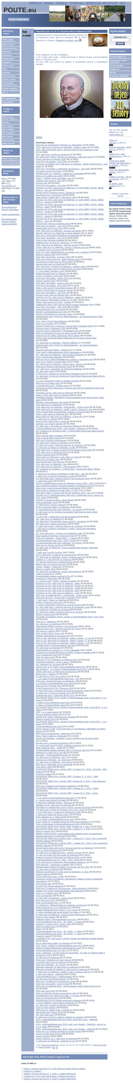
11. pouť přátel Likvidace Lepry (50, 271)
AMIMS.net (35, 3)
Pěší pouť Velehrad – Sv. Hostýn (51, 965)
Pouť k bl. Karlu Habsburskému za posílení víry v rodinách (62, 252)
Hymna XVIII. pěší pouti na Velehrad (52, 421)
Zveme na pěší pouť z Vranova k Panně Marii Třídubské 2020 (64, 326)
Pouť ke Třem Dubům (46, 917)
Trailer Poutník (42, 574)
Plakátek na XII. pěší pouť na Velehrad (53, 805)
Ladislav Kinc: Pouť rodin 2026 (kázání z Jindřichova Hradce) (50, 1076)
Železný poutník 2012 (45, 831)
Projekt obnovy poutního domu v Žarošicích (56, 192)
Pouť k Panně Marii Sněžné (48, 438)
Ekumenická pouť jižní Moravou (50, 462)
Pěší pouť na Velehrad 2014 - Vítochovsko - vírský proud (62, 595)
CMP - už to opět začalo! (47, 712)
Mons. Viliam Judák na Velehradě (51, 736)
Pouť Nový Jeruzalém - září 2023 (51, 238)
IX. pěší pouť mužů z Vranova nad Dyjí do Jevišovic (59, 526)
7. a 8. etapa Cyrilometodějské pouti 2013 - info (57, 679)
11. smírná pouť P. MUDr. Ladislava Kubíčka (56, 581)
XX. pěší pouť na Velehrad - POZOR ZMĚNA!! (57, 343)
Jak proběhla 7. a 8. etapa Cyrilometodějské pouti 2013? (62, 669)
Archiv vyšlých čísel (10, 164)
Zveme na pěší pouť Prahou (49, 1034)
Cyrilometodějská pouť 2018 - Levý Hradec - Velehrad (60, 428)
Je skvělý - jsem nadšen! (116, 185)
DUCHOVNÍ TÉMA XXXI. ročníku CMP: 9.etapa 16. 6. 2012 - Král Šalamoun (71, 781)
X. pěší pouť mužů (44, 481)
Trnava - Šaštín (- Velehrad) (48, 567)
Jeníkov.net (114, 69)
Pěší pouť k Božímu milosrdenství (51, 440)
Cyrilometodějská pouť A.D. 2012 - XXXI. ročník (57, 860)
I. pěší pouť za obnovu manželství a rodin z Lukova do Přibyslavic (66, 528)
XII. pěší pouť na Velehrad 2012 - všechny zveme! (59, 853)
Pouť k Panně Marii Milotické (49, 357)
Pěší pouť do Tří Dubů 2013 (48, 686)
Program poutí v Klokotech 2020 (50, 328)
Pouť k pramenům (44, 895)
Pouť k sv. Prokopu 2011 (47, 893)
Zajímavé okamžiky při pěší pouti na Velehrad (57, 967)
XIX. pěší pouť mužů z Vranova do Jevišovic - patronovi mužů (64, 157)
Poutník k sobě (42, 936)
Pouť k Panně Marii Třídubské (49, 436)
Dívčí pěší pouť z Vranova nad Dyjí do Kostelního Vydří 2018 (64, 450)
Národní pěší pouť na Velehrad (50, 264)
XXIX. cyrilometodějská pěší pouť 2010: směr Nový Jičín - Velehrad (66, 1019)
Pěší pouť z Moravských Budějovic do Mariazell (57, 235)
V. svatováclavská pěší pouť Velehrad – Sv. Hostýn (59, 509)
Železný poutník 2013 (45, 719)
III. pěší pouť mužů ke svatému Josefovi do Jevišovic (60, 1017)
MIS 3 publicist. (8, 133)
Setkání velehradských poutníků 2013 (53, 636)
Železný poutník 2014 (45, 614)
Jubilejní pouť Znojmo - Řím (49, 181)
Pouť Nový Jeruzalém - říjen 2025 (51, 161)
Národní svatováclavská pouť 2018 (52, 402)
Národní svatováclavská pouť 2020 (52, 312)
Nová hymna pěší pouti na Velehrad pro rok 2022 (58, 269)
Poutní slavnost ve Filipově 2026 (51, 159)
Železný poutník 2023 (45, 254)
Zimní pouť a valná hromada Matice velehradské (58, 488)
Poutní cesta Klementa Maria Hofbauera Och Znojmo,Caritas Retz (66, 338)
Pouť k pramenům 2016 (46, 502)
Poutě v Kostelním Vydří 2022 (49, 276)
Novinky (5, 122)
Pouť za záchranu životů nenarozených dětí (56, 993)
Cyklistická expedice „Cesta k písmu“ (53, 662)
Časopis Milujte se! (118, 57)
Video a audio (8, 66)
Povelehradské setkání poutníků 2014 (53, 576)
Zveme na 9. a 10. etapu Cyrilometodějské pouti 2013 (60, 667)
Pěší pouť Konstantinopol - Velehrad (53, 733)
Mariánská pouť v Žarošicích (49, 195)
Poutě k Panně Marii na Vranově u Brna (54, 290)
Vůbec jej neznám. (113, 141)
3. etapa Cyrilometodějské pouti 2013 (53, 705)
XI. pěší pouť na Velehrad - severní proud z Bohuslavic (61, 914)
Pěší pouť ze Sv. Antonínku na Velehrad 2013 (57, 660)
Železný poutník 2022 (45, 281)
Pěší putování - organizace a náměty (53, 864)
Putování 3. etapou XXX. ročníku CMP (53, 924)
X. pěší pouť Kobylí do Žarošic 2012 (52, 814)
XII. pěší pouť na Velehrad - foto (50, 757)
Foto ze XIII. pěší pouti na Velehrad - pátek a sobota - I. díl (62, 643)
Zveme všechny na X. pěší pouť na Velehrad (56, 1038)
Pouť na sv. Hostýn (44, 324)
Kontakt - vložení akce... (19, 19)
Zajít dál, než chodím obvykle (49, 424)
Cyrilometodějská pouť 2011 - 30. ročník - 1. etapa (59, 934)
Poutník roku (41, 183)
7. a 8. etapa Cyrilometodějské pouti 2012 (55, 798)
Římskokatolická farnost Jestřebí (9, 220)
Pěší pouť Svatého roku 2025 (49, 176)
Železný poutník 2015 (45, 569)
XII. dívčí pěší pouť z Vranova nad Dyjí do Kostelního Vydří (63, 607)
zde (3, 181)
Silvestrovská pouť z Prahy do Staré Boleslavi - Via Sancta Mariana (67, 345)
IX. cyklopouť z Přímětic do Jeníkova (52, 609)
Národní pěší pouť (9, 48)
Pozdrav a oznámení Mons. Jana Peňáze (55, 500)
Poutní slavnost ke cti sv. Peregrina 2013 (54, 688)
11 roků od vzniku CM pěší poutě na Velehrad (57, 855)
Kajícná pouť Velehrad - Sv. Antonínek (53, 760)
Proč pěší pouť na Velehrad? (49, 405)
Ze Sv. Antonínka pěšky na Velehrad (53, 507)
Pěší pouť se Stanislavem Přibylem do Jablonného (59, 145)
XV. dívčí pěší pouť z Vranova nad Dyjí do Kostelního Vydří (63, 478)
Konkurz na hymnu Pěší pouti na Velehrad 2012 (58, 857)
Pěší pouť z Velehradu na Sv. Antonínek (54, 764)
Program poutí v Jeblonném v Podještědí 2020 (57, 331)
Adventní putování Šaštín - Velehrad (52, 350)
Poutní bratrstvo (9, 76)
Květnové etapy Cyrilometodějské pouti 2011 (56, 919)
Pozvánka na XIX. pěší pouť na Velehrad (54, 393)
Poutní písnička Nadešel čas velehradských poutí (58, 948)
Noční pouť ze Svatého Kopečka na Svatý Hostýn (58, 1031)
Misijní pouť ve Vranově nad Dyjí (51, 564)
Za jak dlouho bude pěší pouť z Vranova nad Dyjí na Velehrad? (64, 848)
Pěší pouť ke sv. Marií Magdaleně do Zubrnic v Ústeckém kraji (64, 359)
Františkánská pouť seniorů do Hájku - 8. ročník (57, 996)
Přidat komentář (44, 1047)
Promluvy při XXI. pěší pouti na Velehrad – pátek (58, 297)
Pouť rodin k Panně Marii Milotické (51, 321)
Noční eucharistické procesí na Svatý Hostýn (56, 333)
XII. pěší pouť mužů (45, 371)
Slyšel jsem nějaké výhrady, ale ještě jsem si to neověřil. (119, 163)
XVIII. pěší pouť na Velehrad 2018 (51, 452)
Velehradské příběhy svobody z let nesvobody (57, 626)
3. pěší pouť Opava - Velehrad (50, 974)
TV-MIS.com (77, 3)
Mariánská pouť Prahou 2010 (49, 1012)
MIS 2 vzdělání (8, 129)
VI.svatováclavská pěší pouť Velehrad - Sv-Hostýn (59, 543)
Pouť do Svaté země (45, 657)
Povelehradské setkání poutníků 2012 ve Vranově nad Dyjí (63, 750)
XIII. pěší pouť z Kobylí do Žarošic (51, 524)
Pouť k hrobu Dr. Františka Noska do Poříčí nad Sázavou (62, 822)
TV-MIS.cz (61, 3)
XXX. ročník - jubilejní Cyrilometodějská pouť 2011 (59, 945)
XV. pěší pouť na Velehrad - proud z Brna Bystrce (58, 571)
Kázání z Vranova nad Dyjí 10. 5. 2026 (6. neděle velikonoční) (50, 1079)
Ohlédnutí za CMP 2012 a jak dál (51, 752)
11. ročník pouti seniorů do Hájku (51, 800)
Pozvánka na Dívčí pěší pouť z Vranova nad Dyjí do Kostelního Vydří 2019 (70, 388)
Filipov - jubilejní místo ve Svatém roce (53, 178)
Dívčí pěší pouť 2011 (45, 900)
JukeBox (48, 3)
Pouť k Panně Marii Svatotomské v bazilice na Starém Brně (63, 412)
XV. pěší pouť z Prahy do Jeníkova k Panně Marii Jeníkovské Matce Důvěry (70, 376)
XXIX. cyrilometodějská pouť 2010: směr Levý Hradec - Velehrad (66, 1029)
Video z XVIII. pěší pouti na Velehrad (53, 395)
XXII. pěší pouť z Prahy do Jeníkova (52, 154)
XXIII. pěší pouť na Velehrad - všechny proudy (57, 245)
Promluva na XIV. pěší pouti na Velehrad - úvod (57, 593)
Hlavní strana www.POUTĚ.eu (8, 40)
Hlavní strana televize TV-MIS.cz (9, 118)
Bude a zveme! (8, 45)
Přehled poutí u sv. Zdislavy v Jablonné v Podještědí (60, 173)
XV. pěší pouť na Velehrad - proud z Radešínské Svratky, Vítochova (67, 548)
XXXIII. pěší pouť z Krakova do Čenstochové (56, 671)
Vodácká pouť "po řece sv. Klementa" (53, 242)
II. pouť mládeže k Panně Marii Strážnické (55, 1003)
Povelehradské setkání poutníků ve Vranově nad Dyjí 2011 (63, 867)
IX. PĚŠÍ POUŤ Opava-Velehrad (50, 505)
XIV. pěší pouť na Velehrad (48, 624)
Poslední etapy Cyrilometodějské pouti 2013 (56, 645)
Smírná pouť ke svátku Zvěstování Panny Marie (57, 335)
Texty (4, 69)
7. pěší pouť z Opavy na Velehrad (51, 600)
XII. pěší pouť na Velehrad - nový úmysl (54, 762)
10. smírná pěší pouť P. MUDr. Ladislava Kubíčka (58, 745)
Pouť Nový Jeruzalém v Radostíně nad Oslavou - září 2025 (63, 169)
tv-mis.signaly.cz (8, 184)
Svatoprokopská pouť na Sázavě (51, 273)
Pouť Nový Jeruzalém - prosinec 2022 (53, 257)
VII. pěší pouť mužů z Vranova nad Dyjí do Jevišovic (60, 612)
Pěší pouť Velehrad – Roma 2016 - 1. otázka (56, 538)
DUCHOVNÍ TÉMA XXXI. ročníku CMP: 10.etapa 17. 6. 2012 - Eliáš (67, 776)
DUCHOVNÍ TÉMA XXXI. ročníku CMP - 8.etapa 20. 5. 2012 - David (67, 788)
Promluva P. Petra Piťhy (47, 578)
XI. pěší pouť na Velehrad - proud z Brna (54, 898)
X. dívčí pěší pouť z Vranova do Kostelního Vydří (58, 812)
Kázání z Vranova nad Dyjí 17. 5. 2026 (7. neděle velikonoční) (50, 1074)
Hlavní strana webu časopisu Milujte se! (10, 159)
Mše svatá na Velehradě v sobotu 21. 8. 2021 (56, 300)
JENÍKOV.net (93, 3)
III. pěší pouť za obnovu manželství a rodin (55, 447)
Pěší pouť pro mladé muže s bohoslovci (54, 1010)
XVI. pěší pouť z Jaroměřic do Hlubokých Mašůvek (59, 369)
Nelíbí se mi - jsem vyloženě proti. (117, 155)
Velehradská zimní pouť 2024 (49, 228)
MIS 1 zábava (7, 126)
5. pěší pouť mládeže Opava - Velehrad (54, 802)
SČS (122, 3)
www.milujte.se (116, 134)
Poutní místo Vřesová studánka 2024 (53, 223)
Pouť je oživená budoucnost (48, 850)
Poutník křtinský (43, 874)
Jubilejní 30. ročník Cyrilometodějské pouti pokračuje (60, 891)
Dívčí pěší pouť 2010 (45, 991)
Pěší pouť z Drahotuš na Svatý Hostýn (53, 960)
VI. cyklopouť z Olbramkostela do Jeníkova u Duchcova (61, 905)
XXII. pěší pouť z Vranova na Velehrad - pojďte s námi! (61, 266)
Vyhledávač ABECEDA (119, 76)
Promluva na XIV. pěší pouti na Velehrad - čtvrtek (58, 586)
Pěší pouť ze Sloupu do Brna (49, 545)
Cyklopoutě (7, 55)
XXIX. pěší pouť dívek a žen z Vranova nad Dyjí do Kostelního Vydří (67, 150)
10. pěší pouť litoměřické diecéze (51, 979)
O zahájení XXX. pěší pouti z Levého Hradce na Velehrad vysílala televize (70, 938)
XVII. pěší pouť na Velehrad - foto (51, 464)
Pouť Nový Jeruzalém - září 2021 (51, 293)
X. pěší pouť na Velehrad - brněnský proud (55, 1041)
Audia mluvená (8, 143)
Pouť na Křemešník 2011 (47, 903)
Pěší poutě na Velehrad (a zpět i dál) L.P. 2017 (57, 490)
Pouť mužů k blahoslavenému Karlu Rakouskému (58, 352)
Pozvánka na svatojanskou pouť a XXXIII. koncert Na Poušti (63, 807)
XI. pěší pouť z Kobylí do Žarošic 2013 (53, 693)
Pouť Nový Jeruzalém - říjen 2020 (51, 307)
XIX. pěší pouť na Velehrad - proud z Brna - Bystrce (59, 364)
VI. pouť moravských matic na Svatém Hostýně (57, 381)
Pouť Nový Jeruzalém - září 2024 (51, 185)
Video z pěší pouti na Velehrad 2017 (52, 414)
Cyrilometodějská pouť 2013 (49, 726)
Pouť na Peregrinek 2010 (47, 998)
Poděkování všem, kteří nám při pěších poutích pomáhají (62, 304)
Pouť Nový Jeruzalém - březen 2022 (52, 283)
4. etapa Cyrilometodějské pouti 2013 (53, 702)
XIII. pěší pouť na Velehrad (48, 648)
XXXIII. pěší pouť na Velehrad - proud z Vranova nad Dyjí (62, 247)
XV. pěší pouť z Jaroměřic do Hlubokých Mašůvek (58, 426)
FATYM (112, 73)
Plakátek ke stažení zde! (68, 40)
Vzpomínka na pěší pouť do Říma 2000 (54, 262)
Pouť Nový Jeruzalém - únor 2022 (51, 285)
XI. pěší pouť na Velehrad (47, 957)
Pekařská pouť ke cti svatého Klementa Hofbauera (59, 1000)
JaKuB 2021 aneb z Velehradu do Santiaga (55, 717)
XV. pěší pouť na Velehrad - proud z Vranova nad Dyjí (60, 557)
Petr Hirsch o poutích (45, 631)
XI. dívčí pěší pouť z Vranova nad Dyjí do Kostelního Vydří (62, 690)
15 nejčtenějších (9, 98)
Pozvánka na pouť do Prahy (48, 171)
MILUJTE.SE (110, 3)
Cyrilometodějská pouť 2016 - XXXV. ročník (56, 540)
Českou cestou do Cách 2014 (49, 602)
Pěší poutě (6, 52)
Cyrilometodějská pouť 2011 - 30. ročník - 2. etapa (59, 931)
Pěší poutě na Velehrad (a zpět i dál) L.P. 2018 (57, 457)
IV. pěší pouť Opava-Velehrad (49, 886)
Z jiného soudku (9, 80)
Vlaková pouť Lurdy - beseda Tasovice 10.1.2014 (58, 629)
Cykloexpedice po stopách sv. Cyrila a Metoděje (58, 650)
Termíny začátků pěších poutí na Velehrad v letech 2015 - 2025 (65, 483)
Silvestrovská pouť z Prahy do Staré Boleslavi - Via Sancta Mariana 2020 (69, 316)
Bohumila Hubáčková (50, 1045)
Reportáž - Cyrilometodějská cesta (51, 755)
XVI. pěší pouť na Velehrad (48, 519)
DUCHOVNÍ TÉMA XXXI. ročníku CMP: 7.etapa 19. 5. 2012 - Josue (67, 793)
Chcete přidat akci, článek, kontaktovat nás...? (10, 90)
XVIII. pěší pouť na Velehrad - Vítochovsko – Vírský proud (62, 407)
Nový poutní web (43, 884)
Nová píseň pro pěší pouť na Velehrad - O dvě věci (59, 416)
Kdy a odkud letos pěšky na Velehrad (53, 943)
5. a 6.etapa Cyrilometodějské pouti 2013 (55, 683)
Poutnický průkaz (44, 774)
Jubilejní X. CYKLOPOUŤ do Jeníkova (53, 559)
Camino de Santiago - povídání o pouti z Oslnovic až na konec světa (67, 738)
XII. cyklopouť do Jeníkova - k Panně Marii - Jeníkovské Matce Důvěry (68, 469)
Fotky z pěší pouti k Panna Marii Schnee (54, 288)
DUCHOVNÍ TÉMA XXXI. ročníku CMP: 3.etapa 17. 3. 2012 (63, 829)
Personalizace (8, 102)
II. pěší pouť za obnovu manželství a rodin (55, 476)
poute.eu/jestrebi (9, 224)
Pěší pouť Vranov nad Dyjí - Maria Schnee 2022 (58, 259)
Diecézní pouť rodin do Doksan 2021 (53, 295)
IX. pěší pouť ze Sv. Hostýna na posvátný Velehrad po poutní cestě (66, 512)
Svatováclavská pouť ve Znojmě (50, 309)
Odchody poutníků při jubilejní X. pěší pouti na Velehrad (61, 969)
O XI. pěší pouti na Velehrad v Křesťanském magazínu (61, 862)
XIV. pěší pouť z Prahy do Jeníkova (52, 443)
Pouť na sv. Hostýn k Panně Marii (51, 362)
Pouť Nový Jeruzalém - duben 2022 (52, 278)
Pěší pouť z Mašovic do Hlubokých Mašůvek (56, 786)
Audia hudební (8, 140)
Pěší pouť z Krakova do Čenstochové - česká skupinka (61, 888)
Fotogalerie (7, 62)
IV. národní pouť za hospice (48, 250)
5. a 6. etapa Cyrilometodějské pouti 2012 (55, 819)
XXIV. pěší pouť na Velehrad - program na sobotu (58, 231)
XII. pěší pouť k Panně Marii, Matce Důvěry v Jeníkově (61, 521)
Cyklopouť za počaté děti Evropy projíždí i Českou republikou (64, 652)
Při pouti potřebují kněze (47, 714)
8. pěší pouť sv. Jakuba (46, 419)
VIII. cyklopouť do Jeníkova (48, 664)
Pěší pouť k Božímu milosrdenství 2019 (54, 366)
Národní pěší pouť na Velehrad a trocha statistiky (58, 233)
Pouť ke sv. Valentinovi (46, 621)
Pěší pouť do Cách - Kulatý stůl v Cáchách (55, 598)
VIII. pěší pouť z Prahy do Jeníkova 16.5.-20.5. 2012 (60, 810)
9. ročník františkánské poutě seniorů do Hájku (57, 912)
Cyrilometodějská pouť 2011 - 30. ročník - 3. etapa (59, 922)
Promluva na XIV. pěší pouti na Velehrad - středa (58, 588)
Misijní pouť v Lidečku (46, 674)
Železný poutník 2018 (45, 455)
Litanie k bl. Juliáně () (33, 1071)
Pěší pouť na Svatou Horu (48, 383)
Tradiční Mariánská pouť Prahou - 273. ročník (57, 910)
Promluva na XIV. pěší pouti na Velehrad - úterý (57, 590)
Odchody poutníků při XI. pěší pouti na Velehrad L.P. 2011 (62, 872)
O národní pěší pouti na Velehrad (51, 962)
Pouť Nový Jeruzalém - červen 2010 (52, 984)
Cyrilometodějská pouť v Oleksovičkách (54, 976)
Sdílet (39, 137)
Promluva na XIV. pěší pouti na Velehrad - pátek (58, 583)
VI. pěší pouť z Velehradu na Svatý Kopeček (56, 517)
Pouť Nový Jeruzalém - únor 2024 (51, 226)
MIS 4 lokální (7, 136)
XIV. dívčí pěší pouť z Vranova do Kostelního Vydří (59, 533)
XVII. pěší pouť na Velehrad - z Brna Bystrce (56, 466)
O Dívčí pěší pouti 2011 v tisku (50, 876)
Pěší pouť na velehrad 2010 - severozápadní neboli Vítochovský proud (68, 986)
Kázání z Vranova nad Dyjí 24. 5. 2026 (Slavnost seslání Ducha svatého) (54, 1069)
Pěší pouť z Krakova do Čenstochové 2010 (55, 981)
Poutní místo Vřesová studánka (50, 240)
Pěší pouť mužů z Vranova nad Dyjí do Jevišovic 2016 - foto (63, 493)
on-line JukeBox (116, 66)
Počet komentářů (99, 1045)
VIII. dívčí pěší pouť (45, 1015)
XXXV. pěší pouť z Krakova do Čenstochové (56, 555)
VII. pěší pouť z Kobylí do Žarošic (51, 1005)
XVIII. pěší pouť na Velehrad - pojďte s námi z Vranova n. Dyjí (64, 409)
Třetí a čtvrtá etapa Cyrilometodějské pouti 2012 (58, 824)
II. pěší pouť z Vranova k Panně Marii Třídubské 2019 (60, 374)
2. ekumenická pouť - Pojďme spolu (52, 385)
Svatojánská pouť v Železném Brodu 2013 (55, 695)
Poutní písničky (43, 1036)
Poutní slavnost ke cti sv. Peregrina (52, 907)
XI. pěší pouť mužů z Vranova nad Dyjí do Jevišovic (59, 445)
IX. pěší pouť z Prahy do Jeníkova (51, 676)
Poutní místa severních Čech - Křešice (53, 302)
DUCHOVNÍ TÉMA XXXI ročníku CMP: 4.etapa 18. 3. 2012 (63, 826)
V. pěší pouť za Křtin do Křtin (49, 552)
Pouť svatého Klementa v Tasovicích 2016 (55, 536)
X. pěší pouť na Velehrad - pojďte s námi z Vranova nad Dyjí (63, 972)
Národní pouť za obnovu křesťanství (52, 743)
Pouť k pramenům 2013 (46, 655)
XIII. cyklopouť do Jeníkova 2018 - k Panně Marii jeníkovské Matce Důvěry (70, 431)
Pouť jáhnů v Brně (44, 767)
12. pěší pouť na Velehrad (47, 869)
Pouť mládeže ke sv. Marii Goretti (51, 817)
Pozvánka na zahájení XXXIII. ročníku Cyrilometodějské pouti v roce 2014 (69, 617)
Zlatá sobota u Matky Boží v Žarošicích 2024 (56, 197)
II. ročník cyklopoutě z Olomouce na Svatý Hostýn (58, 605)
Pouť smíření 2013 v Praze (48, 633)
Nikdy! (38, 929)
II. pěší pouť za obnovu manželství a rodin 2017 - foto (60, 474)
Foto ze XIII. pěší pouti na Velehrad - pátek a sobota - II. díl (63, 640)
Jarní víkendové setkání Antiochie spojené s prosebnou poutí (64, 486)
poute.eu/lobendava (11, 214)
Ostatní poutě (8, 59)
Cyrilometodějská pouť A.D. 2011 (51, 950)
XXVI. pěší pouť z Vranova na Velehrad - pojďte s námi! (61, 147)
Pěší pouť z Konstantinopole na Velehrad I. (55, 681)
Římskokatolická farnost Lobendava (10, 208)
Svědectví (6, 73)
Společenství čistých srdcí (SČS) (118, 61)
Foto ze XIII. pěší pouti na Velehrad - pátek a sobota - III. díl (63, 638)
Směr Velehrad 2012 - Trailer (49, 748)
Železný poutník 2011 (45, 926)
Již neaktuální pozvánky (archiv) (9, 84)
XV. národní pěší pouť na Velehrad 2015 (54, 562)
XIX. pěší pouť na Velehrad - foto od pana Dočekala (59, 354)
